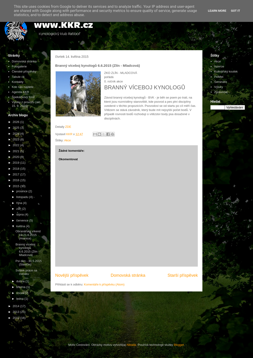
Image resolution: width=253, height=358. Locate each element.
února (20, 293)
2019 (16, 162)
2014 (16, 306)
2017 (16, 174)
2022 (16, 145)
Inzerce (219, 66)
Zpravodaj (220, 92)
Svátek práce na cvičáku (26, 272)
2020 (16, 157)
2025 (16, 127)
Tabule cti (18, 77)
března (21, 287)
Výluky (218, 87)
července (22, 220)
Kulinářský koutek (226, 71)
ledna (20, 298)
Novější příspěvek (72, 275)
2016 (16, 180)
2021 (16, 151)
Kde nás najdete (22, 87)
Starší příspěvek (183, 275)
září (19, 208)
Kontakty (17, 82)
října (19, 203)
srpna (20, 214)
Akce (67, 140)
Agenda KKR (20, 92)
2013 (16, 312)
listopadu (22, 197)
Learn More (217, 10)
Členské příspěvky (24, 71)
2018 (16, 168)
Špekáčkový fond (23, 97)
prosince (22, 191)
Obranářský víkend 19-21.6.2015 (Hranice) (27, 235)
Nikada (131, 344)
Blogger (179, 344)
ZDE (68, 126)
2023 (16, 139)
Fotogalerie (19, 66)
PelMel (218, 77)
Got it (235, 10)
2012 (16, 318)
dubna (21, 281)
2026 (16, 122)
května (21, 226)
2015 (16, 186)
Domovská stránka (128, 275)
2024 (16, 133)
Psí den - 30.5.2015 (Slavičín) (28, 262)
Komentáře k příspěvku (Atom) (104, 284)
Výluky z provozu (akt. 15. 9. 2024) (26, 104)
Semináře (220, 82)
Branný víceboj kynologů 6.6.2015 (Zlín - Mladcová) (27, 250)
